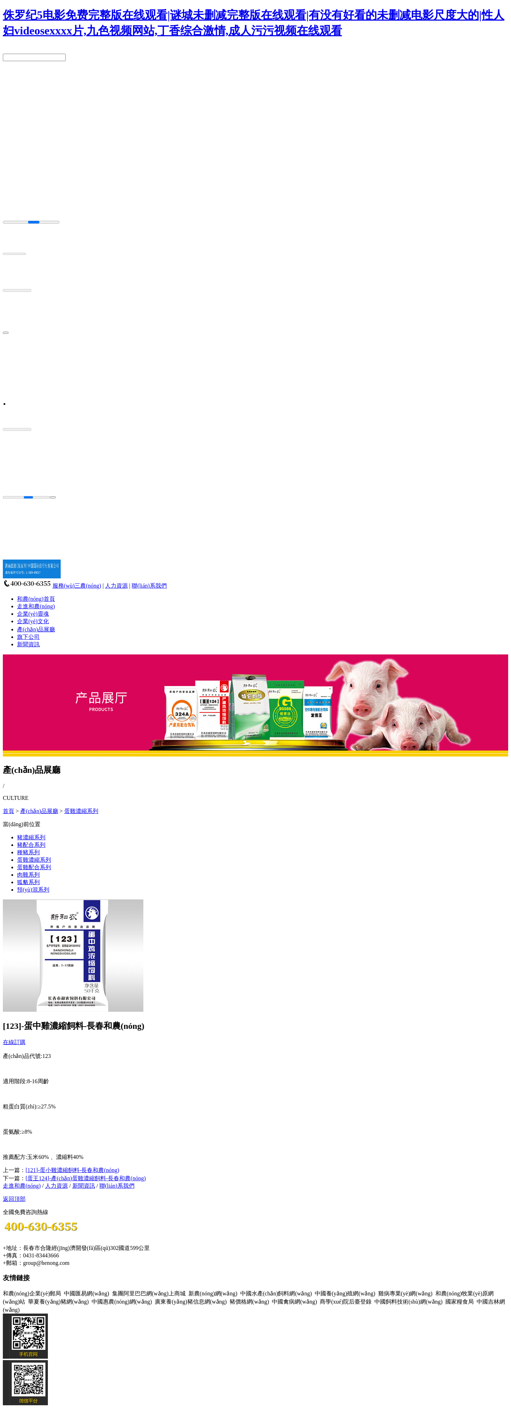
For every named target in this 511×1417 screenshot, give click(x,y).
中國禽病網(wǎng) (294, 1302)
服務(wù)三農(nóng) (77, 586)
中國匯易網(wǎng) (86, 1293)
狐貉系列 (28, 882)
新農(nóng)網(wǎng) (212, 1293)
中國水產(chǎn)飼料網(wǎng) (276, 1293)
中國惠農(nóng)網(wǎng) (122, 1302)
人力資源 (116, 586)
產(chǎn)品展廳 (36, 629)
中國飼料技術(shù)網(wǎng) (408, 1302)
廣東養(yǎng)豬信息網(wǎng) (191, 1302)
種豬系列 (28, 852)
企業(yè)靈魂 (33, 614)
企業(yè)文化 (33, 621)
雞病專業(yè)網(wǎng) (405, 1293)
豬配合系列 (31, 845)
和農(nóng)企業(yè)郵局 (32, 1293)
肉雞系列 (28, 875)
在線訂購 (14, 1042)
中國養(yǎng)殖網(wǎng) (345, 1293)
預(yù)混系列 (33, 890)
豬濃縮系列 (31, 837)
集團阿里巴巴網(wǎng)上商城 (149, 1293)
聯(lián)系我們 (149, 586)
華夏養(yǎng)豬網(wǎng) (58, 1302)
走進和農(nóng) (36, 606)
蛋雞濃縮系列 (81, 811)
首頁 (8, 811)
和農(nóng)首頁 (36, 599)
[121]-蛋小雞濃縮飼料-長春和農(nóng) (72, 1170)
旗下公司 (28, 637)
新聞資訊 (28, 644)
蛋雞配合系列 (34, 867)
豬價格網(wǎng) (249, 1302)
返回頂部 (14, 1199)
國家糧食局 (459, 1302)
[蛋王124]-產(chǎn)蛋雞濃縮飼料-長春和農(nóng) (86, 1178)
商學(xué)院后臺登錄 (346, 1302)
